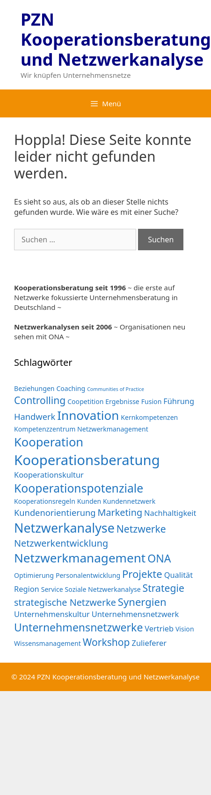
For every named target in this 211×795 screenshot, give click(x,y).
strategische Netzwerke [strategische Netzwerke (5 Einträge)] (65, 602)
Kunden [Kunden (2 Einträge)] (89, 501)
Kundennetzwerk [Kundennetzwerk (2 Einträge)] (129, 501)
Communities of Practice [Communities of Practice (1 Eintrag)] (115, 389)
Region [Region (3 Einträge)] (26, 588)
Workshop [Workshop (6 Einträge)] (106, 642)
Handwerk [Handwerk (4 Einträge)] (34, 416)
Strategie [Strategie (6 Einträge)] (163, 588)
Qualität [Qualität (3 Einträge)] (178, 574)
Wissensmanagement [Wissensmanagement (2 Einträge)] (47, 643)
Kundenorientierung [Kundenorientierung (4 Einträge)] (55, 512)
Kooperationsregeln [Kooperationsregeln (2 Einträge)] (44, 501)
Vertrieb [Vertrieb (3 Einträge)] (159, 628)
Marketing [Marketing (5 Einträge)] (119, 512)
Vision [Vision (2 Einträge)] (184, 628)
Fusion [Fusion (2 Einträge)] (151, 401)
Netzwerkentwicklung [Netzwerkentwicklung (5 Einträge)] (61, 543)
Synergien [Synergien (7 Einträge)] (142, 602)
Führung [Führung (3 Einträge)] (178, 401)
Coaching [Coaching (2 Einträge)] (70, 388)
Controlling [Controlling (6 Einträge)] (39, 400)
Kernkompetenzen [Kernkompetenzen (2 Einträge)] (149, 417)
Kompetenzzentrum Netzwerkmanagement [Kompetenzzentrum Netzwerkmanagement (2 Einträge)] (81, 429)
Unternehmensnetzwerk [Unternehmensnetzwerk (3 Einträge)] (135, 614)
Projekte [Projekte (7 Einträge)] (142, 574)
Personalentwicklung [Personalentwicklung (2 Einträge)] (88, 575)
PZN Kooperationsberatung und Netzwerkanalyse (116, 39)
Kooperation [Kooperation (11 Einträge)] (48, 442)
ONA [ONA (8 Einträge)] (159, 558)
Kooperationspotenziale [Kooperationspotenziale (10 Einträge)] (78, 488)
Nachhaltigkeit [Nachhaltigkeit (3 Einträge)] (170, 512)
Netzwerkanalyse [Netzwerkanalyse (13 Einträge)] (64, 527)
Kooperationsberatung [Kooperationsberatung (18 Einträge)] (87, 460)
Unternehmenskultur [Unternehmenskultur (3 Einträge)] (52, 614)
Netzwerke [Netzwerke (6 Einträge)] (141, 528)
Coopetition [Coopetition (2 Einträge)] (85, 401)
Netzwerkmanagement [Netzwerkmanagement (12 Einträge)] (80, 557)
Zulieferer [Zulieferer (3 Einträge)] (149, 642)
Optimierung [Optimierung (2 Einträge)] (34, 575)
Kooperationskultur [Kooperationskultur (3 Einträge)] (49, 474)
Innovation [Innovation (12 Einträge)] (88, 415)
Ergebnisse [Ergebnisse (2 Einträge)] (122, 401)
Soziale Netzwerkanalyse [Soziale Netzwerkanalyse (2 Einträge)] (103, 589)
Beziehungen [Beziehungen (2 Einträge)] (34, 388)
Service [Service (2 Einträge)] (52, 589)
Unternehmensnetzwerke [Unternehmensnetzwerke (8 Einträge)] (78, 627)
